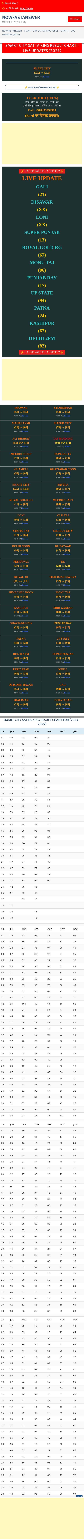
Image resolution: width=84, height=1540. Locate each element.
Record (46, 77)
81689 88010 (11, 3)
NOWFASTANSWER (21, 17)
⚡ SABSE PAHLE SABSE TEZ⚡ (42, 171)
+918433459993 (45, 110)
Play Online (26, 8)
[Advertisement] (42, 143)
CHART (67, 446)
